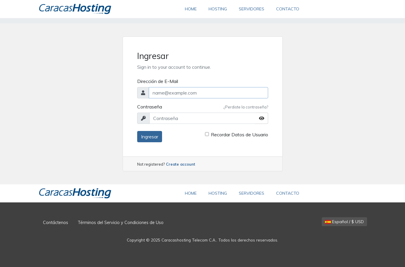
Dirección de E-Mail (157, 81)
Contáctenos (55, 222)
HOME (194, 9)
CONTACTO (287, 9)
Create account (180, 164)
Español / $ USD (344, 221)
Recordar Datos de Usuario (239, 135)
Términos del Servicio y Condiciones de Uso (121, 222)
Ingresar (149, 137)
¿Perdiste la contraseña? (245, 107)
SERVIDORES (251, 9)
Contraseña (149, 107)
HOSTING (218, 9)
